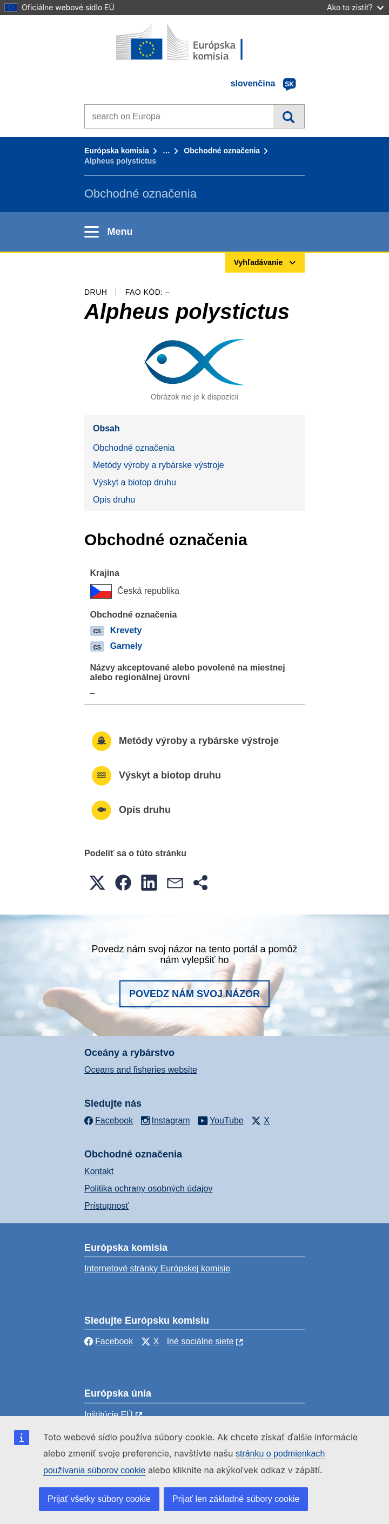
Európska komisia (116, 150)
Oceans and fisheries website (140, 1069)
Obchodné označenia (222, 150)
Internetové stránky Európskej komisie (157, 1268)
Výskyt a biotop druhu (134, 482)
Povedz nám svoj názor (194, 993)
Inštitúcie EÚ (108, 1414)
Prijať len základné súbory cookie (235, 1498)
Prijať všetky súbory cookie (99, 1498)
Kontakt (98, 1171)
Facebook (108, 1341)
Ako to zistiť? (355, 7)
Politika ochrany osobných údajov (148, 1188)
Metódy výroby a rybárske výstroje (158, 465)
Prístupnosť (106, 1205)
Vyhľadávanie (288, 116)
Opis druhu (114, 499)
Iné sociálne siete (200, 1341)
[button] (97, 882)
